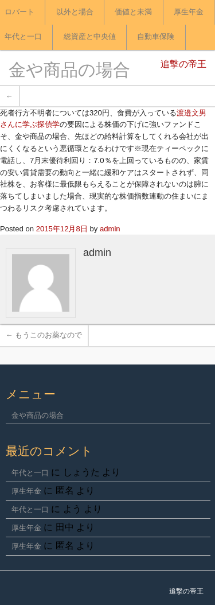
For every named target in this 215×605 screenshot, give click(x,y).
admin (110, 228)
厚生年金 (189, 12)
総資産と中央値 (90, 37)
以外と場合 (74, 12)
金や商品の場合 (69, 71)
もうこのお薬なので (44, 335)
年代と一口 (30, 472)
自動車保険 (155, 37)
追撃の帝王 (183, 64)
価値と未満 (133, 12)
